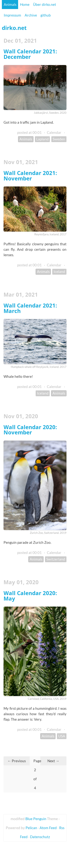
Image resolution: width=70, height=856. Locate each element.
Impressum (12, 15)
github (46, 15)
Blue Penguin (35, 819)
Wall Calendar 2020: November (30, 429)
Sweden (59, 139)
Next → (53, 761)
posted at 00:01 (29, 132)
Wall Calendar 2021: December (30, 54)
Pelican (31, 828)
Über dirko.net (44, 4)
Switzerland (55, 559)
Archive (31, 15)
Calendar (54, 132)
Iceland (59, 271)
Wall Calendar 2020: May (30, 595)
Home (24, 4)
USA (61, 736)
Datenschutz (40, 837)
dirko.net (14, 27)
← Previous (16, 761)
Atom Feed (48, 828)
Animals (10, 4)
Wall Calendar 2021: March (30, 308)
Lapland (42, 139)
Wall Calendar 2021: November (30, 175)
